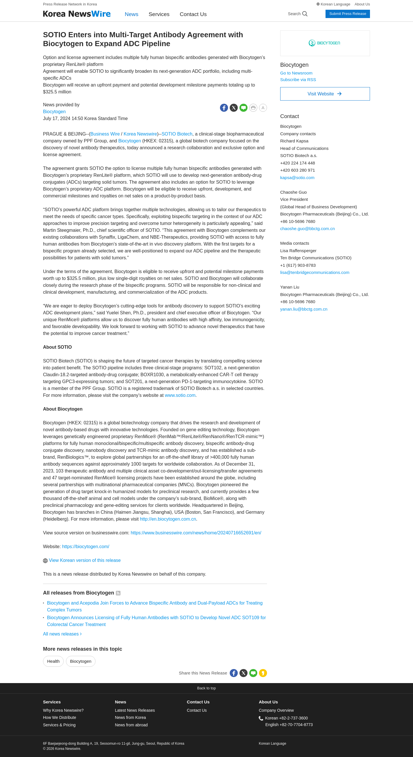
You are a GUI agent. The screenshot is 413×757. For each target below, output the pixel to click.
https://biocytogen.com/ (85, 546)
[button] (224, 107)
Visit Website (324, 93)
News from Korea (130, 717)
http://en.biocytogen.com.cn (168, 519)
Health (53, 661)
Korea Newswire (140, 134)
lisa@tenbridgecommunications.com (314, 272)
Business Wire (105, 134)
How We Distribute (59, 717)
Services (159, 14)
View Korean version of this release (82, 560)
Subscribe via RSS (298, 79)
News (132, 14)
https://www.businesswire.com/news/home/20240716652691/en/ (196, 532)
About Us (362, 4)
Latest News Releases (135, 710)
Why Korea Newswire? (63, 710)
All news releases (62, 634)
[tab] (79, 702)
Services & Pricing (59, 725)
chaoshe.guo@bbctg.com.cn (307, 228)
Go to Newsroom (296, 72)
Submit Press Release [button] (347, 13)
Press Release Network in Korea (70, 4)
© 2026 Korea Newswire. (62, 749)
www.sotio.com (180, 395)
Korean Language (335, 4)
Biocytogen (54, 111)
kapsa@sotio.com (297, 177)
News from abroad (131, 725)
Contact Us (193, 14)
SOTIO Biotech (176, 134)
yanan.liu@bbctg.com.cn (303, 309)
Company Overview (276, 710)
